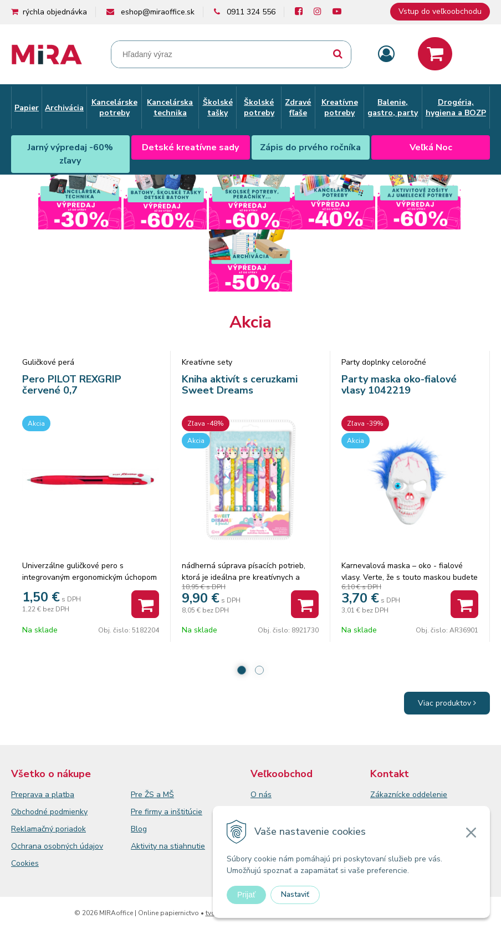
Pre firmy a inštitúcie (166, 812)
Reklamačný (33, 829)
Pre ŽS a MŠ (152, 794)
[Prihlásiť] (386, 54)
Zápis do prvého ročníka (310, 147)
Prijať (246, 894)
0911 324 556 (251, 12)
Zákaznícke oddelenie (408, 794)
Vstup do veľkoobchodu (440, 11)
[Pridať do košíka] (145, 604)
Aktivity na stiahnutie (168, 846)
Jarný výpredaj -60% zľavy (70, 154)
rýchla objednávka (55, 12)
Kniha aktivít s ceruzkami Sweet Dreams (240, 384)
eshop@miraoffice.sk (158, 12)
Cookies (25, 863)
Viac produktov (447, 703)
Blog (139, 829)
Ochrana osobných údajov (57, 846)
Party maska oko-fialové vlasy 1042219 (399, 384)
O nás (261, 794)
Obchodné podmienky (49, 812)
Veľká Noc (431, 147)
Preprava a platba (42, 794)
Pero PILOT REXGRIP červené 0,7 (71, 384)
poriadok (70, 829)
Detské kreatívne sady (190, 147)
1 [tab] (241, 670)
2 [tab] (259, 670)
